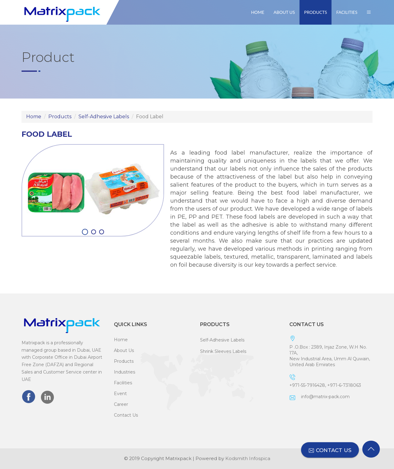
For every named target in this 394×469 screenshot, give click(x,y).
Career (121, 404)
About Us (284, 12)
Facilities (346, 12)
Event (120, 393)
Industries (124, 372)
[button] (369, 12)
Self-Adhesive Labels (103, 116)
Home (257, 12)
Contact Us (126, 415)
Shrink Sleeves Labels (223, 351)
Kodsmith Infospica (247, 458)
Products (315, 12)
